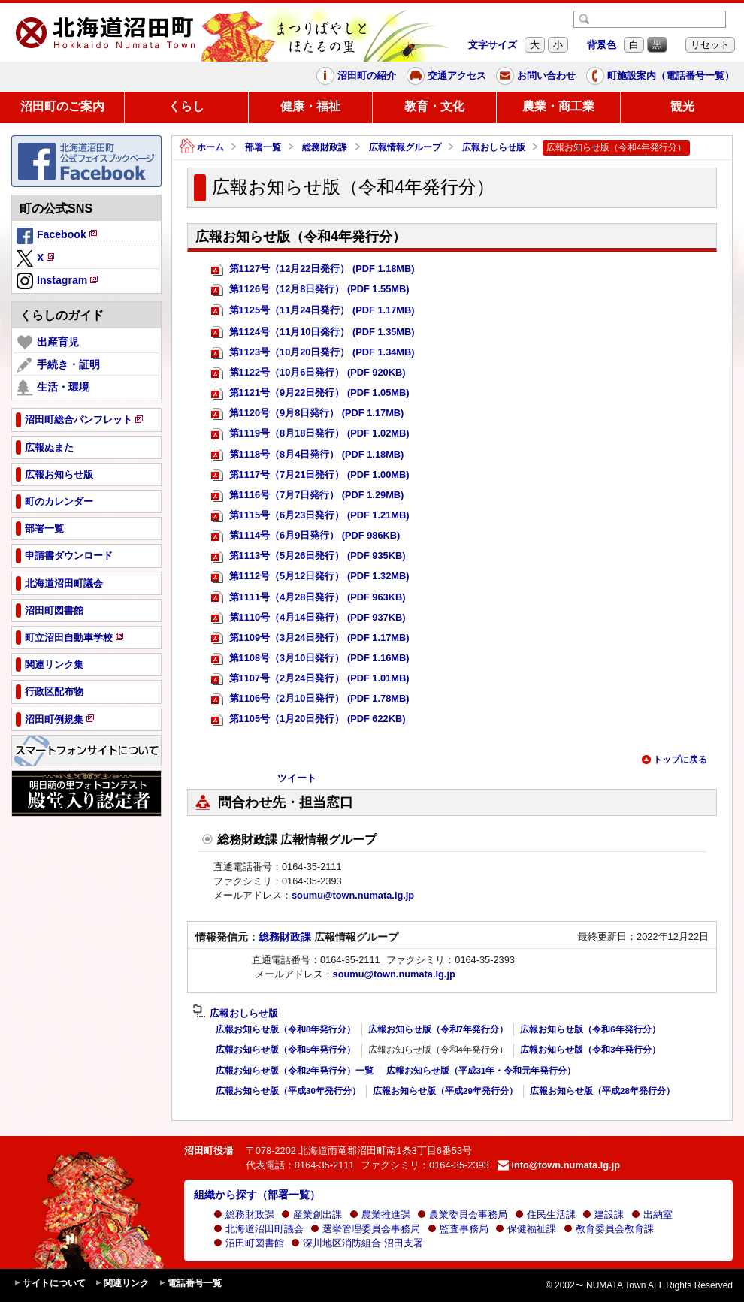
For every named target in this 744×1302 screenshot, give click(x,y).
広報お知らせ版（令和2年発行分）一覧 (295, 1070)
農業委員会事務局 (462, 1214)
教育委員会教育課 (609, 1228)
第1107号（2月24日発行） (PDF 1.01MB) (310, 678)
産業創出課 (311, 1214)
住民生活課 (545, 1214)
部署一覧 (263, 147)
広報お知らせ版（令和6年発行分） (590, 1029)
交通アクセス (446, 76)
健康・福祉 (310, 106)
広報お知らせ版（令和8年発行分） (285, 1029)
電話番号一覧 (190, 1283)
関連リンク (122, 1283)
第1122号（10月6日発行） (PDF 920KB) (308, 373)
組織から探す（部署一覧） (257, 1195)
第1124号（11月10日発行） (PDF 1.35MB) (313, 332)
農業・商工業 (558, 106)
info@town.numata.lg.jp (559, 1165)
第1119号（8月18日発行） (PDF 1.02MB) (310, 433)
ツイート (296, 778)
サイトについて (50, 1283)
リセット (710, 44)
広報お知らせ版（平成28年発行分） (602, 1090)
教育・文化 (434, 106)
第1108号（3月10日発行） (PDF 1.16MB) (310, 658)
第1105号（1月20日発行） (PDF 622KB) (308, 719)
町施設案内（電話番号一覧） (660, 76)
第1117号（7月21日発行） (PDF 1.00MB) (310, 475)
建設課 (603, 1214)
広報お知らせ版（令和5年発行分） (285, 1049)
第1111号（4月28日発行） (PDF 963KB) (308, 597)
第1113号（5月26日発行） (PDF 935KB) (308, 556)
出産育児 (48, 342)
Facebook (58, 237)
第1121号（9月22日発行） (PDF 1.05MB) (310, 393)
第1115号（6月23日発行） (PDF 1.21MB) (310, 515)
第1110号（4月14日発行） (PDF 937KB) (308, 618)
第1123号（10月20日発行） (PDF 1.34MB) (313, 352)
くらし (186, 106)
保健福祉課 (525, 1228)
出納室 (652, 1214)
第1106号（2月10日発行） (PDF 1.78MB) (310, 699)
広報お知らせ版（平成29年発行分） (445, 1090)
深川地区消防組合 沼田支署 (357, 1243)
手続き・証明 (58, 365)
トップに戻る (674, 759)
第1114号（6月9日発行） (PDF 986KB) (305, 536)
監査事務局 (458, 1228)
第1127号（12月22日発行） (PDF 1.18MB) (313, 269)
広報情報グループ (405, 147)
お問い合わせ (536, 76)
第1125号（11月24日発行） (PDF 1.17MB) (313, 310)
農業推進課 (379, 1214)
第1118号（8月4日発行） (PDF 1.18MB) (307, 455)
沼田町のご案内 (62, 106)
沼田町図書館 (248, 1243)
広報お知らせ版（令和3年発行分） (590, 1049)
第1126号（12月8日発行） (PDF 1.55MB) (310, 289)
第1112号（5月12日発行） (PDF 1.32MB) (310, 576)
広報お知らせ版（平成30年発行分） (288, 1090)
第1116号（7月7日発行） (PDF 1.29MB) (307, 495)
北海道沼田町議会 (258, 1228)
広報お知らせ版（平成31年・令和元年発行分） (481, 1070)
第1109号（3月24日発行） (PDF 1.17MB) (310, 638)
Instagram (58, 282)
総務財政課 (324, 147)
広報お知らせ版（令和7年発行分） (438, 1029)
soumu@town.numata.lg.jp (353, 895)
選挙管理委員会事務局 (365, 1228)
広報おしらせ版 (493, 147)
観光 (682, 106)
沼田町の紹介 (356, 76)
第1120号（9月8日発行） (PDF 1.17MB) (307, 413)
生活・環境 (53, 387)
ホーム (202, 147)
